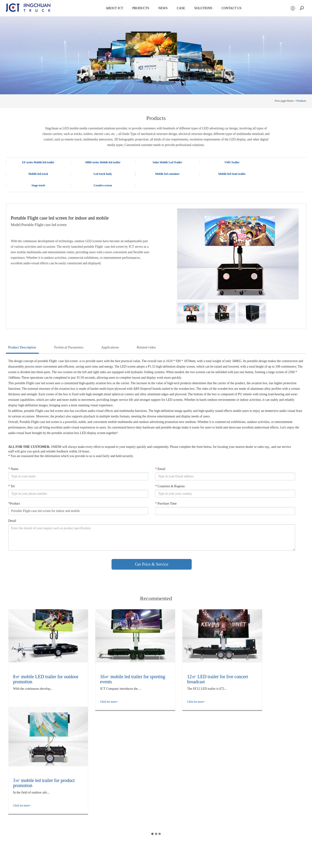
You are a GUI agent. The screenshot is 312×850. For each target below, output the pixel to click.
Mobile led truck (276, 162)
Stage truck (216, 173)
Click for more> (22, 690)
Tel (11, 474)
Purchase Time (165, 492)
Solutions (65, 783)
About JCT (115, 8)
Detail (12, 509)
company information (72, 769)
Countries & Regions (170, 474)
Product (14, 492)
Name (13, 457)
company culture (69, 764)
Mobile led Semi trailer (156, 173)
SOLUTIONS (204, 8)
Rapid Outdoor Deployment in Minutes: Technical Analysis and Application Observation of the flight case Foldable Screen (133, 764)
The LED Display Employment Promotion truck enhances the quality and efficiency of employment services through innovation (131, 778)
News (163, 8)
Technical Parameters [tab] (68, 336)
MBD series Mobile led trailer (96, 162)
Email (160, 457)
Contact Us (232, 8)
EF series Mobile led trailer (36, 162)
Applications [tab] (110, 336)
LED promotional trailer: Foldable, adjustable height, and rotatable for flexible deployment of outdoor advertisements (132, 812)
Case (181, 8)
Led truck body (36, 173)
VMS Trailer (216, 162)
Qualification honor (71, 774)
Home (290, 100)
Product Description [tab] (22, 336)
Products (141, 8)
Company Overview (71, 759)
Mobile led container (96, 173)
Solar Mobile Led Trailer (156, 162)
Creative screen (276, 173)
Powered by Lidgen (107, 843)
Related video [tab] (146, 336)
